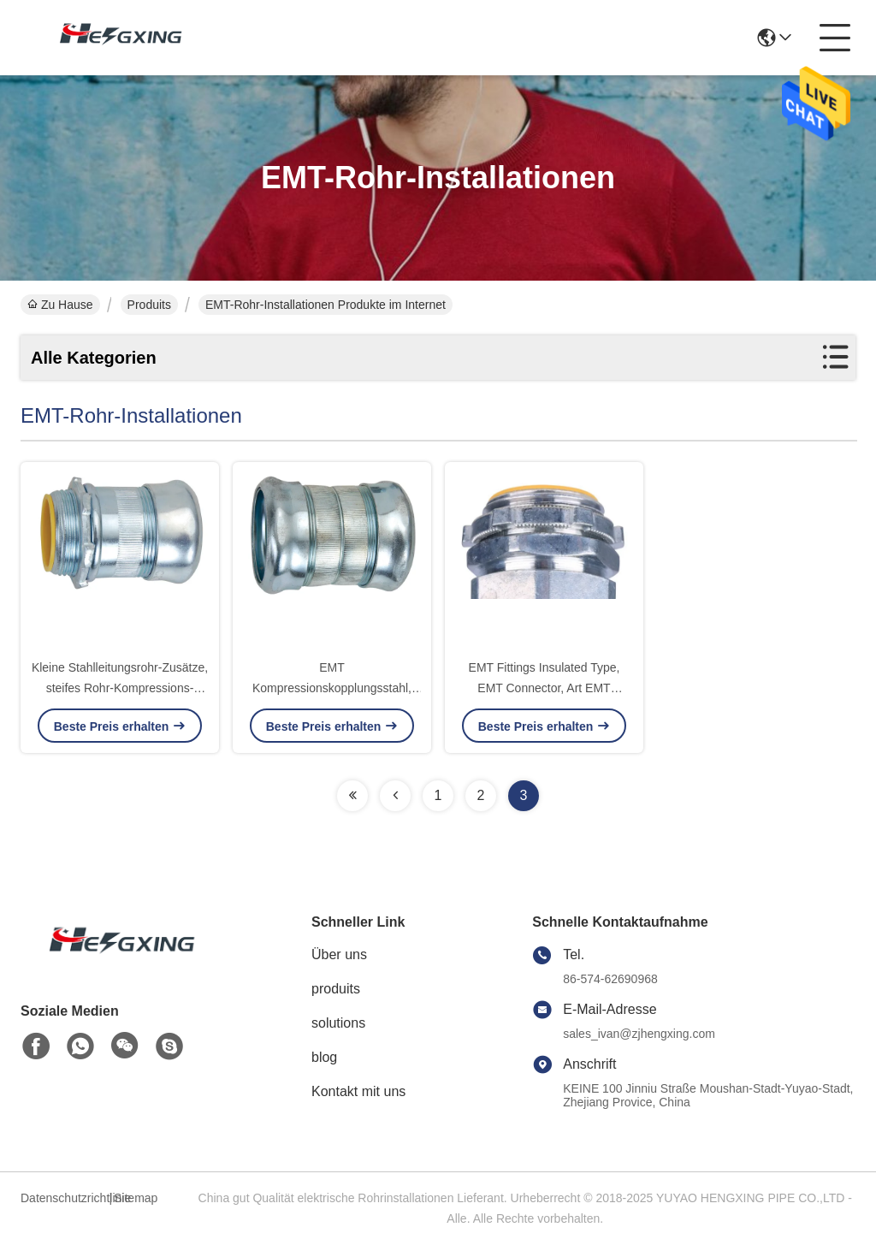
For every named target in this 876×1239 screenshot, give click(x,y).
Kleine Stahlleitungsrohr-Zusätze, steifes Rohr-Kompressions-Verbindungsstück (120, 688)
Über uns (339, 954)
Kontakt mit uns (358, 1091)
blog (324, 1057)
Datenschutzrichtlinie (62, 1198)
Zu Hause (60, 304)
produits (335, 988)
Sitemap (135, 1198)
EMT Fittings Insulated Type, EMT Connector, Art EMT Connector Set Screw (544, 688)
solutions (338, 1023)
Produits (149, 304)
